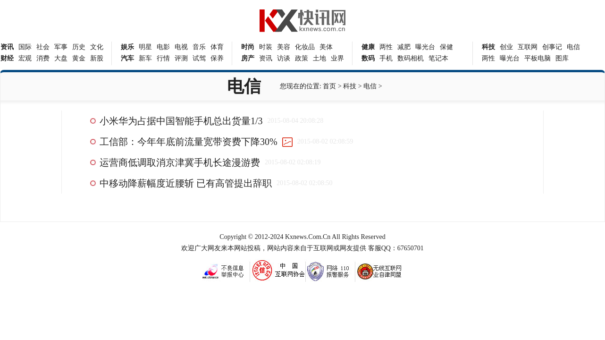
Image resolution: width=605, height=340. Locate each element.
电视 (181, 47)
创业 (506, 47)
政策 (301, 58)
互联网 (528, 47)
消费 (43, 58)
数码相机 (410, 58)
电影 (163, 47)
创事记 (552, 47)
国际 (25, 47)
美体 (326, 47)
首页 (329, 86)
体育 (217, 47)
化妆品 (305, 47)
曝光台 (425, 47)
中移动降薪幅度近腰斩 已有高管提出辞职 (186, 183)
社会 (43, 47)
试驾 (199, 58)
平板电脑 (537, 58)
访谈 (283, 58)
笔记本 (438, 58)
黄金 (78, 58)
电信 (573, 47)
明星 (145, 47)
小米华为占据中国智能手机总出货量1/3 (181, 121)
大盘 (60, 58)
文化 (96, 47)
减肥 (404, 47)
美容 (283, 47)
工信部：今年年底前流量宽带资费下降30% (188, 141)
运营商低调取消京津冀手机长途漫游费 (180, 162)
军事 (60, 47)
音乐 (199, 47)
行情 (163, 58)
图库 (562, 58)
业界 (337, 58)
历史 (78, 47)
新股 (96, 58)
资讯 (265, 58)
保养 (217, 58)
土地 (319, 58)
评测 (181, 58)
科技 (349, 86)
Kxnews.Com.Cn (307, 236)
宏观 (25, 58)
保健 (446, 47)
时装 (265, 47)
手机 (386, 58)
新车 (145, 58)
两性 (386, 47)
